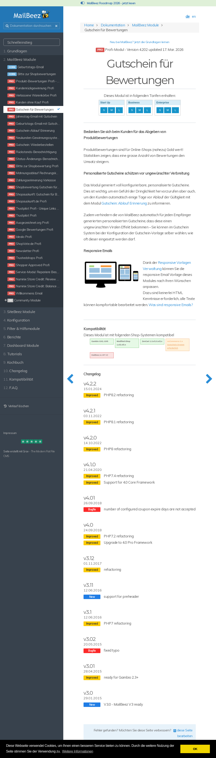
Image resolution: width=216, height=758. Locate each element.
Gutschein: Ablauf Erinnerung (124, 203)
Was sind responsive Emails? (170, 304)
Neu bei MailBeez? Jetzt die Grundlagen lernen (139, 42)
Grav (26, 451)
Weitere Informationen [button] (77, 751)
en (194, 16)
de (187, 16)
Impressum (10, 433)
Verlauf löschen (16, 406)
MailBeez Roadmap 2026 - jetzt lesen (108, 3)
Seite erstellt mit (13, 451)
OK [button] (195, 749)
